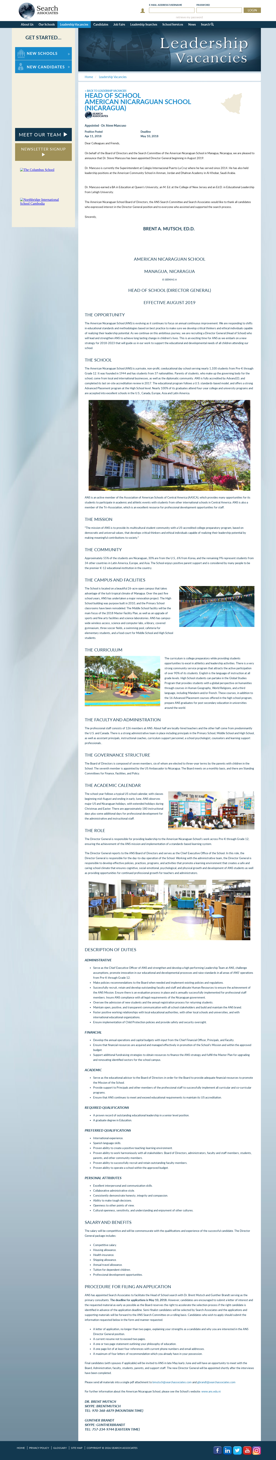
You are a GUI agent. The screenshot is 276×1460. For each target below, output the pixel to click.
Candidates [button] (100, 24)
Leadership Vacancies (74, 24)
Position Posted (94, 131)
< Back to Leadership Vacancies (105, 90)
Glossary (60, 1447)
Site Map (76, 1447)
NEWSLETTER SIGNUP (43, 151)
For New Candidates (28, 62)
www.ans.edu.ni (211, 1391)
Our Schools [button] (47, 24)
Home (21, 1447)
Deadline (146, 131)
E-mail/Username (165, 4)
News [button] (192, 24)
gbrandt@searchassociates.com (216, 1382)
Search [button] (207, 24)
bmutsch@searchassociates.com (172, 1382)
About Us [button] (27, 24)
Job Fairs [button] (119, 24)
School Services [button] (172, 24)
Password (203, 4)
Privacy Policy (39, 1447)
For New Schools (26, 49)
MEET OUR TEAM (43, 134)
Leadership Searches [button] (143, 24)
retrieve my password (189, 17)
